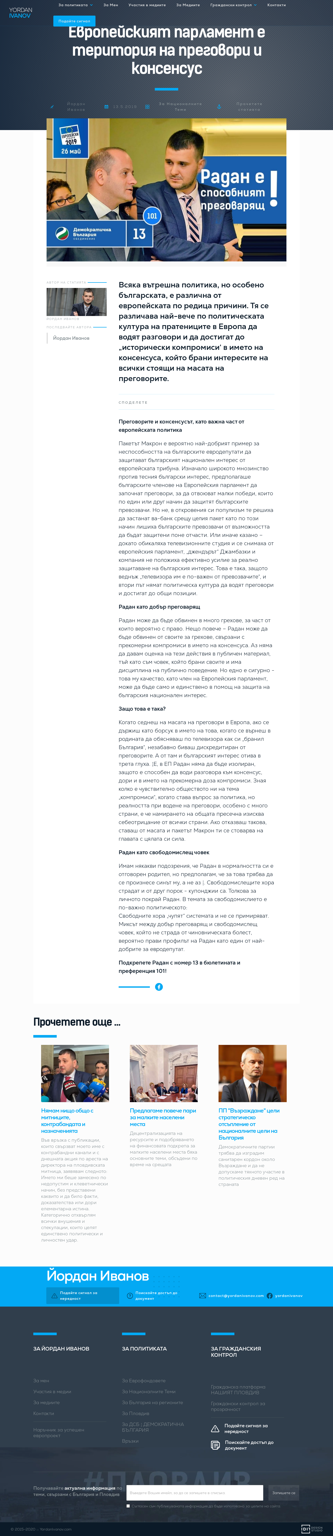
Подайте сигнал (74, 21)
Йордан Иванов (71, 338)
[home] (31, 13)
